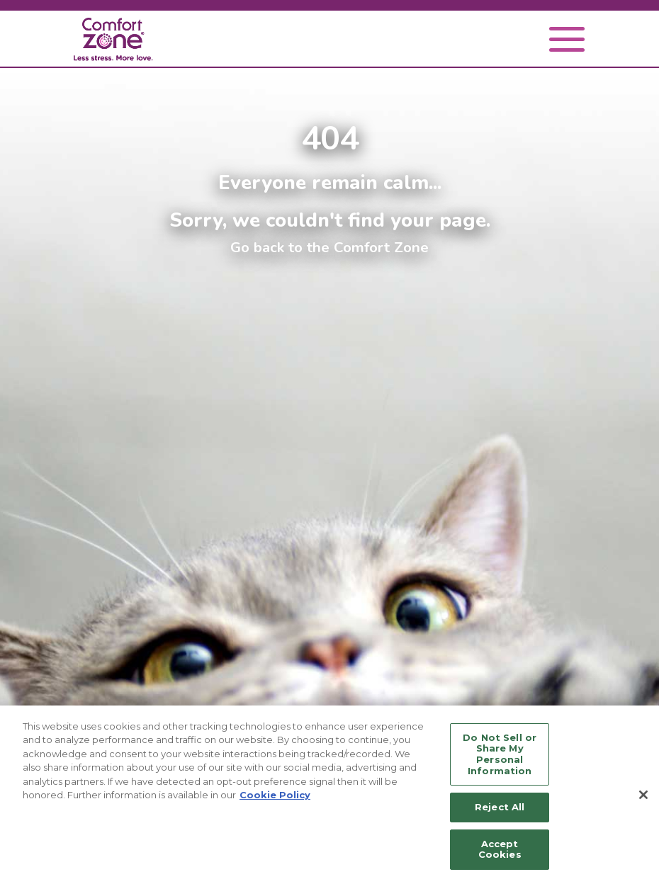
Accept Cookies (500, 849)
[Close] (643, 794)
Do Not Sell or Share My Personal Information (499, 754)
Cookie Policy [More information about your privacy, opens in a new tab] (275, 794)
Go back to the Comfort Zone (329, 247)
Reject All (499, 806)
